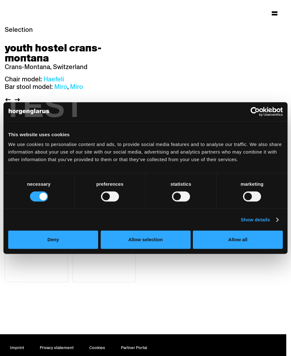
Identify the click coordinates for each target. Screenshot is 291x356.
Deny (53, 239)
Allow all (237, 239)
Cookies (97, 348)
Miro (60, 86)
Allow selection (145, 239)
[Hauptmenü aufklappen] (275, 13)
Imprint (17, 348)
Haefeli (54, 79)
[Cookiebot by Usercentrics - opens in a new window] (255, 111)
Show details (255, 219)
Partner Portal (134, 348)
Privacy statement (57, 348)
